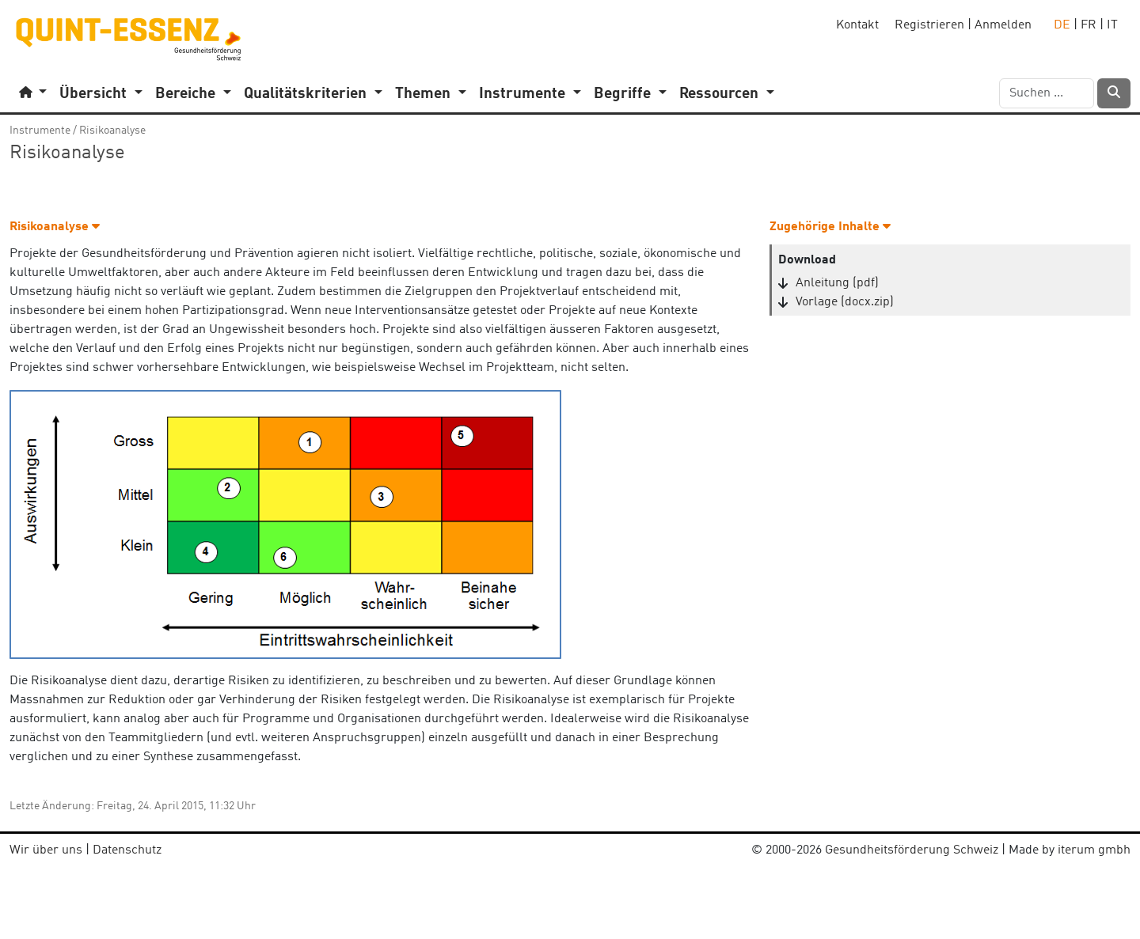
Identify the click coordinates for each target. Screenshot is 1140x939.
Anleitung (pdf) (837, 283)
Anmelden (1003, 25)
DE (1062, 25)
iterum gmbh (1094, 850)
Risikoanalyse (112, 130)
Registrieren (929, 25)
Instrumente (40, 130)
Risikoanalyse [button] (55, 227)
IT (1112, 25)
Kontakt (857, 25)
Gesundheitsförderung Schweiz (911, 850)
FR (1088, 25)
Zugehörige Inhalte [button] (830, 227)
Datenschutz (127, 850)
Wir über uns (46, 850)
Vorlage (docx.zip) (845, 302)
